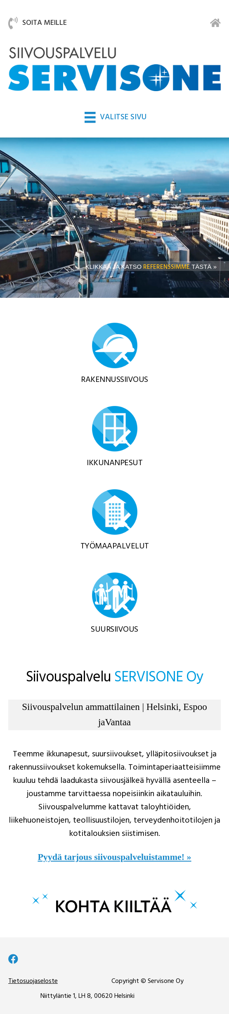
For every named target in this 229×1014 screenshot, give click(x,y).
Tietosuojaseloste (33, 981)
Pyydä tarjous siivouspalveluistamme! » (114, 857)
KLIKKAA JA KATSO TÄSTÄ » (151, 266)
